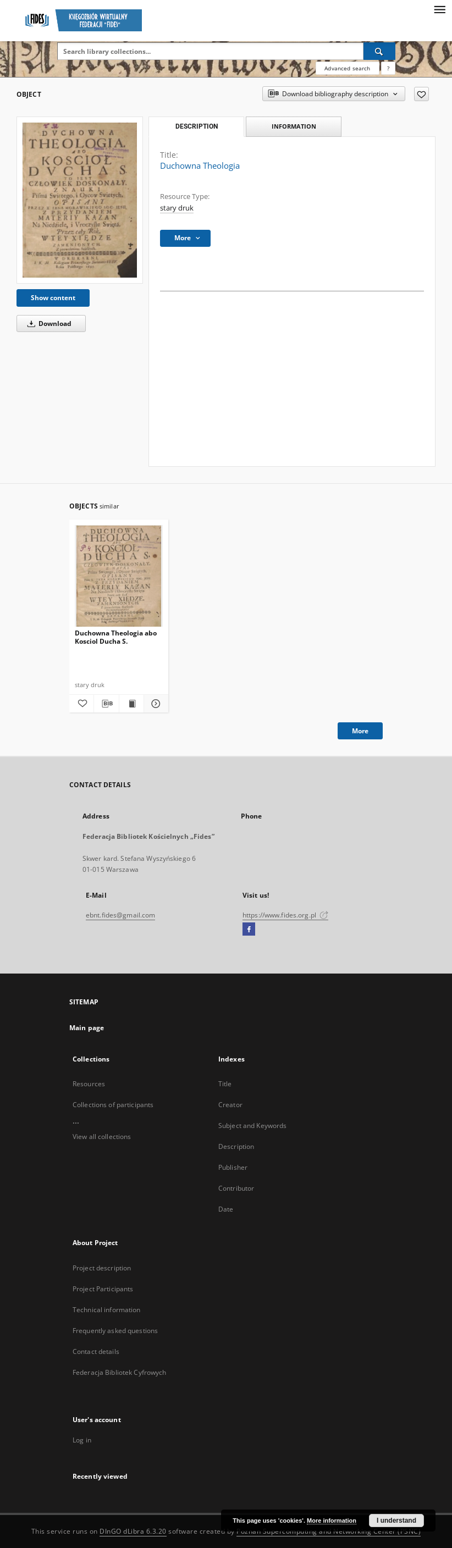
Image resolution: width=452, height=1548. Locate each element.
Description (236, 1146)
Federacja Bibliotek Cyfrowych (119, 1372)
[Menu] (439, 9)
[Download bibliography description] (106, 703)
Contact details (96, 1351)
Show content (53, 297)
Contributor (236, 1188)
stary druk (177, 208)
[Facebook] (248, 930)
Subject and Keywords (252, 1125)
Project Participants (103, 1288)
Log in (82, 1440)
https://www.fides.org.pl (285, 915)
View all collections (102, 1136)
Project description (102, 1268)
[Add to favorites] (421, 94)
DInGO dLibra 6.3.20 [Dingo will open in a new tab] (133, 1531)
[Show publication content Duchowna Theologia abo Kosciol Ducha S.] (131, 703)
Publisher (232, 1167)
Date (225, 1209)
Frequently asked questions (115, 1330)
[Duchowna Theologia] (80, 200)
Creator (230, 1104)
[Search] (379, 51)
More (360, 731)
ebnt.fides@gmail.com (120, 915)
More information (331, 1520)
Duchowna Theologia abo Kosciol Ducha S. (116, 636)
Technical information (107, 1309)
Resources (89, 1083)
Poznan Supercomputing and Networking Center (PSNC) (328, 1531)
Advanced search (347, 68)
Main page (86, 1027)
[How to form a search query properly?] (388, 68)
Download (47, 323)
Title (225, 1083)
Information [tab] (294, 126)
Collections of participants (113, 1104)
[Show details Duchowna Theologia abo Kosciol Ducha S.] (154, 703)
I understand (396, 1520)
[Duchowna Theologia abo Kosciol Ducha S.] (118, 576)
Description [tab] (196, 126)
